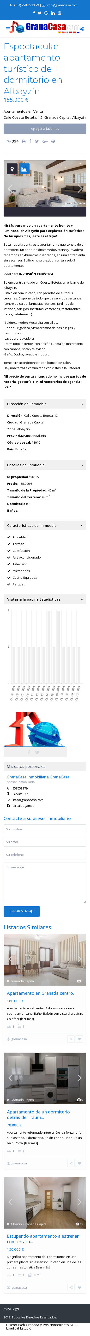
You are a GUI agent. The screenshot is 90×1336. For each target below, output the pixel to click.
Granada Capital (57, 117)
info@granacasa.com (27, 800)
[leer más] (27, 1019)
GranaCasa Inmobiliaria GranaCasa (38, 777)
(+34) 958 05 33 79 (26, 5)
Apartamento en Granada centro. (40, 993)
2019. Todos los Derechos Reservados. (30, 1317)
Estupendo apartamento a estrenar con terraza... (43, 1238)
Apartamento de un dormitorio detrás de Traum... (38, 1114)
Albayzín (79, 117)
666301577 (20, 794)
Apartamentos (15, 111)
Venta (38, 111)
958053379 (20, 788)
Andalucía (38, 436)
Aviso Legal (11, 1309)
